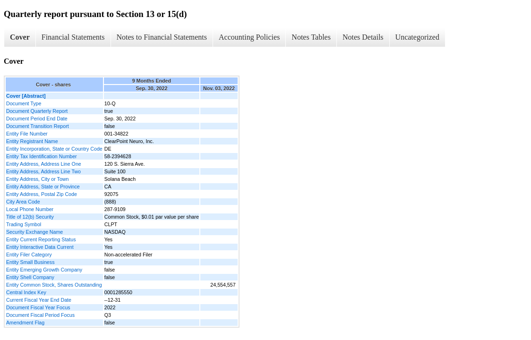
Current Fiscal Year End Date (38, 300)
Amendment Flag (25, 322)
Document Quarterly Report (37, 111)
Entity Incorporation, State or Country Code (54, 149)
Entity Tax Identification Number (41, 156)
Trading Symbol (23, 224)
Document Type (23, 103)
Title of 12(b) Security (30, 217)
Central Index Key (26, 292)
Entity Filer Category (29, 254)
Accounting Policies (249, 37)
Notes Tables (311, 37)
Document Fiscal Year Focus (38, 307)
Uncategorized (417, 37)
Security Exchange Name (34, 232)
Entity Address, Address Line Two (43, 171)
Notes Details (363, 37)
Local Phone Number (29, 209)
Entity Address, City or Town (37, 179)
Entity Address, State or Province (43, 186)
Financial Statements (73, 37)
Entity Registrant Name (32, 141)
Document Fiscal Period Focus (40, 315)
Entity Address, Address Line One (43, 164)
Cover (20, 37)
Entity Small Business (30, 262)
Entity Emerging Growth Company (44, 269)
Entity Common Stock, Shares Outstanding (54, 285)
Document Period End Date (37, 118)
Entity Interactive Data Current (40, 247)
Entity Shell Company (30, 277)
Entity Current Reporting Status (41, 239)
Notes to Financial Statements (162, 37)
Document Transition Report (37, 126)
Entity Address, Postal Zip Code (41, 194)
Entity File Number (27, 133)
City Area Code (23, 201)
